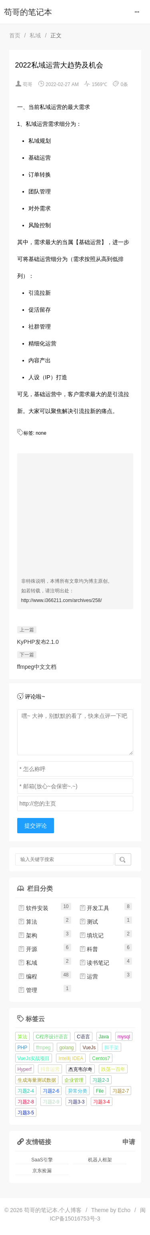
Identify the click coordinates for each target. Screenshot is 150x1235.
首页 (14, 35)
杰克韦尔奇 (80, 1069)
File (100, 1091)
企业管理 (74, 1080)
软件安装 (33, 908)
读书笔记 (94, 963)
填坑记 (91, 935)
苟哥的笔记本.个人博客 (53, 1210)
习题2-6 (51, 1091)
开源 (27, 949)
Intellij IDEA (70, 1058)
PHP (23, 1047)
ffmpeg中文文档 (37, 667)
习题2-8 (26, 1102)
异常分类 (77, 1091)
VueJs (89, 1047)
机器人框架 (100, 1160)
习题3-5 (26, 1113)
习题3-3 (76, 1102)
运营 (88, 976)
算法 (27, 922)
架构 (27, 935)
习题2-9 (51, 1102)
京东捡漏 (42, 1170)
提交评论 (35, 825)
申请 (128, 1141)
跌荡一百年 (113, 1069)
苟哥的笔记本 (28, 12)
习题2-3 (100, 1080)
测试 (88, 922)
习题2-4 (26, 1091)
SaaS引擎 (41, 1160)
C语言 (83, 1037)
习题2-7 (120, 1091)
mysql (124, 1037)
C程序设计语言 (52, 1037)
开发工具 (94, 908)
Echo (124, 1210)
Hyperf (25, 1069)
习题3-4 (101, 1102)
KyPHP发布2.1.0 (38, 642)
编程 (27, 976)
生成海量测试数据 (37, 1080)
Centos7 (101, 1058)
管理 (27, 990)
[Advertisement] (75, 518)
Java (104, 1037)
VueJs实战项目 (34, 1058)
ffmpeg (43, 1047)
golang (66, 1047)
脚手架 (111, 1047)
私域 (35, 35)
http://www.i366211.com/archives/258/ (61, 600)
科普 (88, 949)
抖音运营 (50, 1069)
